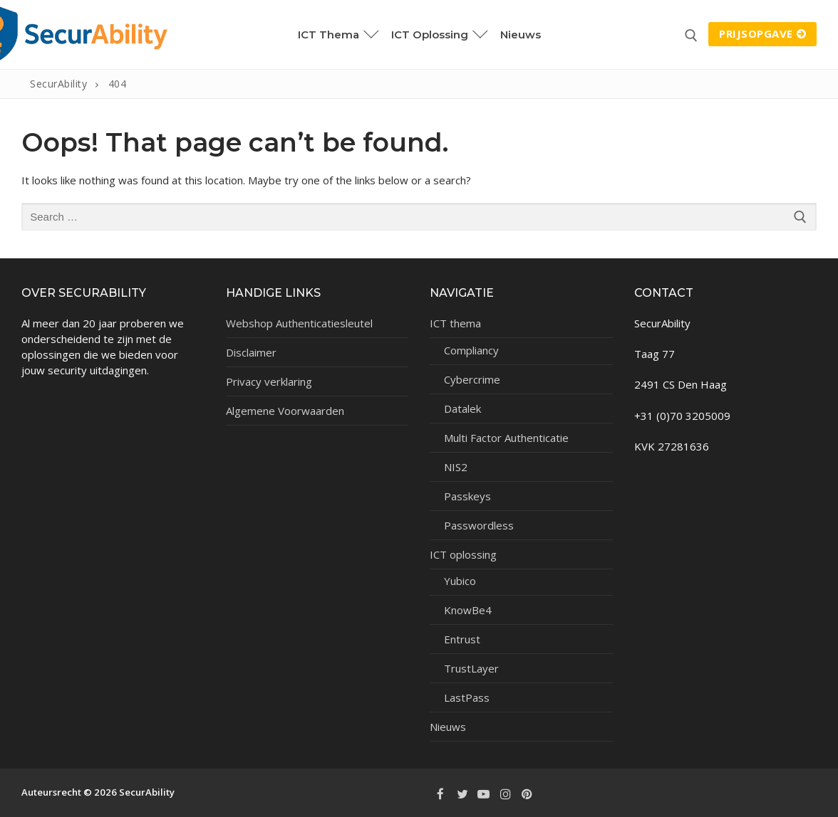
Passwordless (479, 525)
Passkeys (467, 496)
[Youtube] (484, 793)
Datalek (462, 408)
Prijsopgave (762, 33)
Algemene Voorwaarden (285, 411)
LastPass (467, 697)
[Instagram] (505, 793)
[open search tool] (691, 35)
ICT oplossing (465, 554)
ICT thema (457, 323)
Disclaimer (251, 352)
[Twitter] (462, 793)
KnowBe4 (468, 610)
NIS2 (455, 467)
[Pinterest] (527, 793)
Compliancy (471, 350)
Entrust (462, 639)
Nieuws (448, 727)
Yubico (460, 581)
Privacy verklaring (269, 381)
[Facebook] (440, 793)
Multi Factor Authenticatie (506, 438)
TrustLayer (471, 668)
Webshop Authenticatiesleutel (299, 323)
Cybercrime (472, 379)
